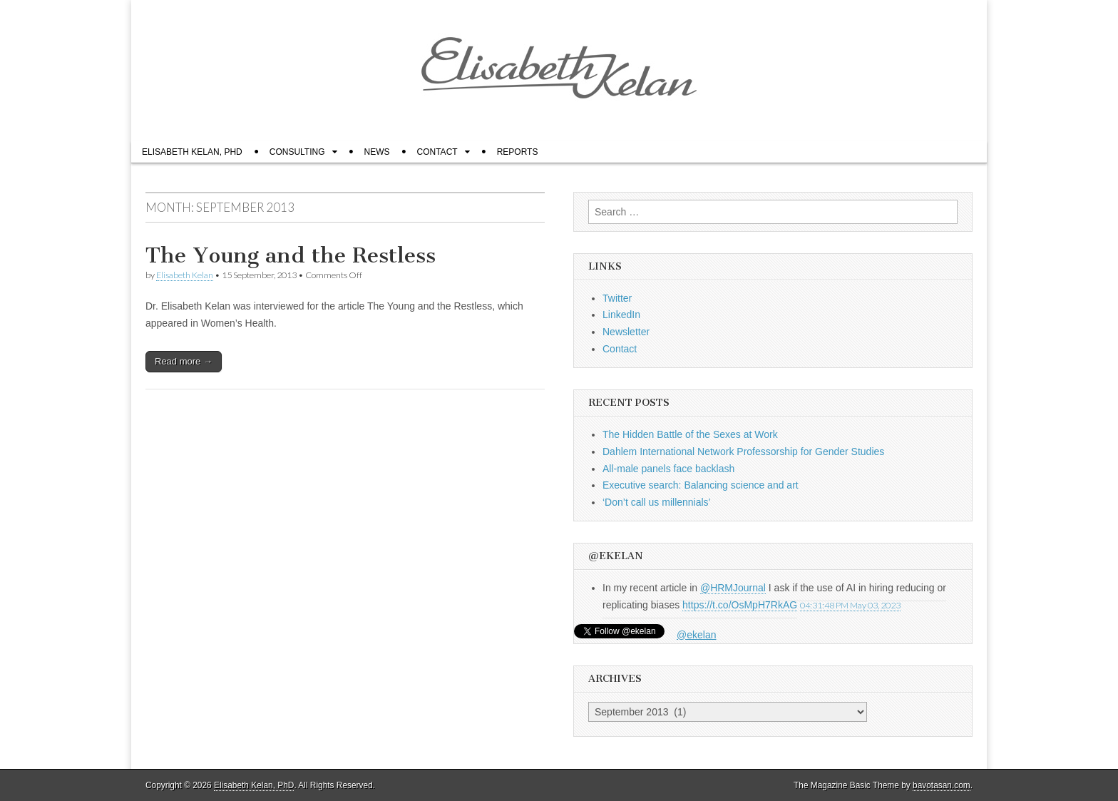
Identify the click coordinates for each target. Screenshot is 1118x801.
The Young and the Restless (290, 255)
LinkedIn (621, 314)
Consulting (297, 152)
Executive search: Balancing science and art (700, 485)
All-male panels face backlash (668, 468)
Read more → (183, 361)
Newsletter (626, 331)
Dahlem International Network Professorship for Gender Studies (744, 451)
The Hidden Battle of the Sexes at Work (690, 434)
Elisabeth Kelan (184, 275)
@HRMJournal (733, 587)
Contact (437, 152)
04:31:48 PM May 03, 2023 (850, 605)
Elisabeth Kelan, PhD (192, 152)
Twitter (617, 298)
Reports (517, 152)
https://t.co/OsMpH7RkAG (739, 605)
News (377, 152)
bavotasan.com (941, 785)
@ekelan (696, 635)
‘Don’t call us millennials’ (656, 502)
